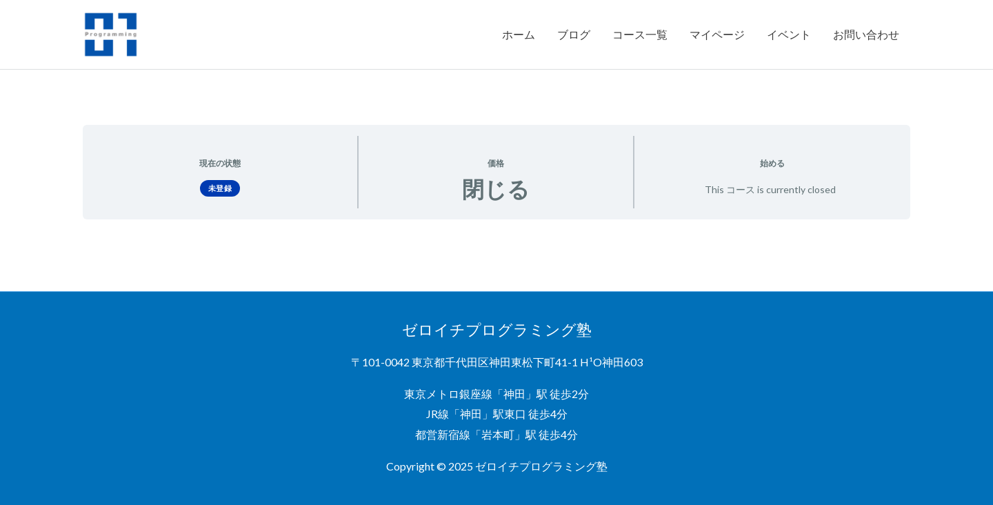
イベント (789, 34)
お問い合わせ (866, 34)
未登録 (220, 187)
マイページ (717, 34)
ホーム (518, 34)
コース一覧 (640, 34)
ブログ (573, 34)
